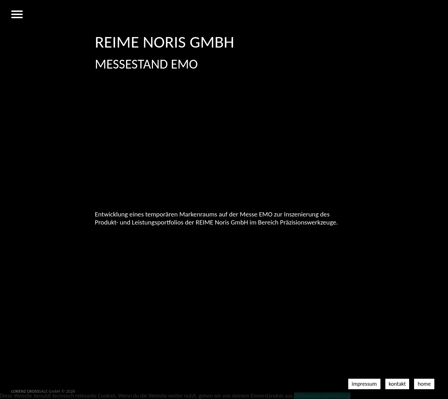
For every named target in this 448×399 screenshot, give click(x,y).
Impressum (364, 383)
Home (424, 383)
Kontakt (397, 383)
